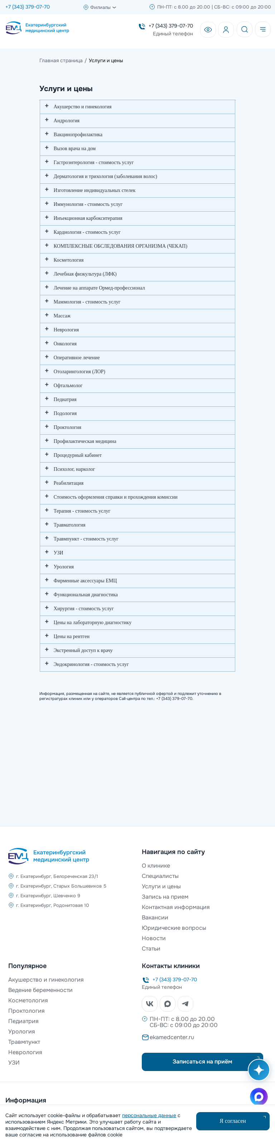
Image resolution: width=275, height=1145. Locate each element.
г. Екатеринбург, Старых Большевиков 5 (61, 886)
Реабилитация (68, 483)
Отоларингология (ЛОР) (79, 371)
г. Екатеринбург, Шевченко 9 (48, 896)
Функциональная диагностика (86, 594)
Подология (65, 413)
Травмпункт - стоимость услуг (86, 539)
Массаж (62, 316)
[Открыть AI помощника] (257, 1073)
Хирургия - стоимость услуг (84, 608)
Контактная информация (176, 907)
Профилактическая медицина (85, 441)
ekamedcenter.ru (172, 1037)
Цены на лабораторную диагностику (92, 622)
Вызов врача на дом (75, 148)
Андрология (66, 120)
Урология (64, 566)
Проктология (67, 427)
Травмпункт (24, 1041)
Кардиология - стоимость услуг (87, 232)
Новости (154, 938)
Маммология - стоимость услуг (87, 302)
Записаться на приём (202, 1061)
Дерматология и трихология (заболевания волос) (105, 176)
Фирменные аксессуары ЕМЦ (85, 580)
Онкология (65, 343)
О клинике (156, 865)
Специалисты (160, 876)
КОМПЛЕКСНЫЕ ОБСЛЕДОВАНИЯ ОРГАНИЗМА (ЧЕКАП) (120, 246)
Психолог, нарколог (74, 469)
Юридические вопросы (174, 927)
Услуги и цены (161, 886)
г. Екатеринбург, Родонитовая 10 (52, 905)
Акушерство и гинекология (83, 106)
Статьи (151, 948)
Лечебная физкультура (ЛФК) (85, 274)
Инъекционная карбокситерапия (88, 218)
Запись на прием (165, 896)
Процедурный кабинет (78, 455)
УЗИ (58, 553)
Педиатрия (65, 399)
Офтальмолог (68, 385)
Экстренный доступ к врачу (83, 650)
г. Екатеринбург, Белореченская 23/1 (57, 876)
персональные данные (149, 1115)
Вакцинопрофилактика (78, 134)
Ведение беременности (40, 990)
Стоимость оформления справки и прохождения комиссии (116, 497)
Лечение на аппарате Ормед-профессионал (99, 288)
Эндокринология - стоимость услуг (91, 664)
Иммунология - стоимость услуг (88, 204)
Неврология (66, 329)
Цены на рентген (72, 636)
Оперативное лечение (77, 357)
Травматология (70, 525)
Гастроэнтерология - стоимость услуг (94, 162)
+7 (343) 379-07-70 (27, 7)
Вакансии (155, 917)
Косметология (69, 260)
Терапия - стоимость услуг (82, 511)
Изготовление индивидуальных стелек (94, 190)
